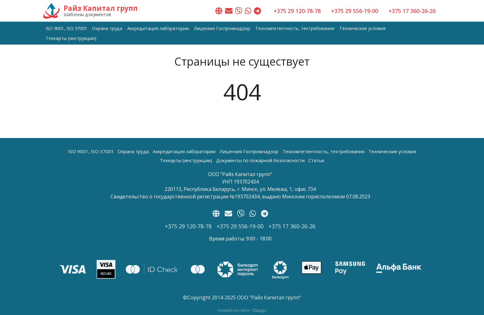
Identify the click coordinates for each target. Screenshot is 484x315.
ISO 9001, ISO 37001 (66, 28)
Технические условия (362, 28)
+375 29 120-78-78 (297, 11)
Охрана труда (107, 28)
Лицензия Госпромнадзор (222, 28)
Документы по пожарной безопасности (260, 160)
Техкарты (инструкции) (71, 38)
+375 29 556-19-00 (354, 11)
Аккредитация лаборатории (158, 28)
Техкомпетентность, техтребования (294, 28)
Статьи (316, 160)
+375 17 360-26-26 (412, 11)
